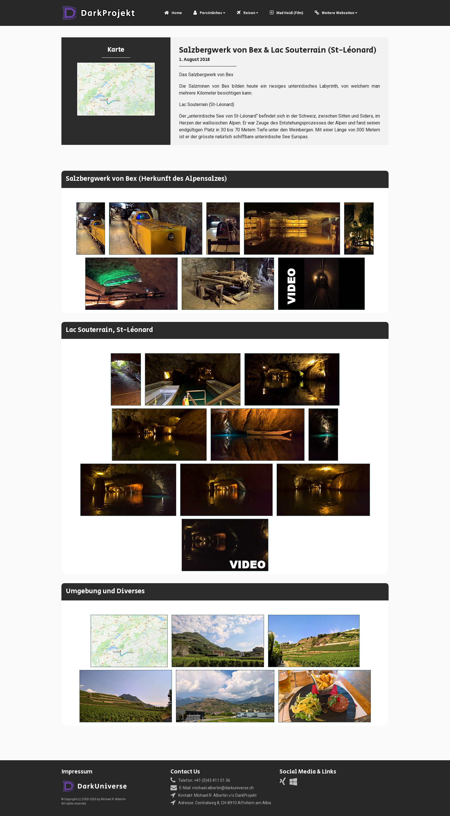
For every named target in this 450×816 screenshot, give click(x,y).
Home (173, 13)
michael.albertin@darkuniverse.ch (223, 788)
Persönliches (207, 13)
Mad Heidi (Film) (286, 13)
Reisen (246, 13)
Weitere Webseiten (334, 13)
